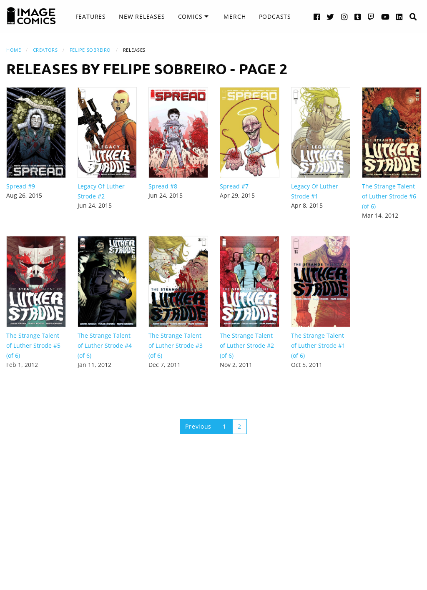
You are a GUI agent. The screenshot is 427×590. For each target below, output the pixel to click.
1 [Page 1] (224, 426)
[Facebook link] (317, 16)
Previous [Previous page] (198, 426)
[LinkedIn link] (399, 16)
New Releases (142, 16)
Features (90, 16)
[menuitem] (90, 17)
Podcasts (275, 16)
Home (13, 50)
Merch (235, 16)
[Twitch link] (371, 16)
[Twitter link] (330, 16)
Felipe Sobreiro (90, 50)
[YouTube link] (385, 16)
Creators (45, 50)
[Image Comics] (31, 16)
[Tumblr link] (357, 16)
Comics (190, 16)
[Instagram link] (344, 16)
